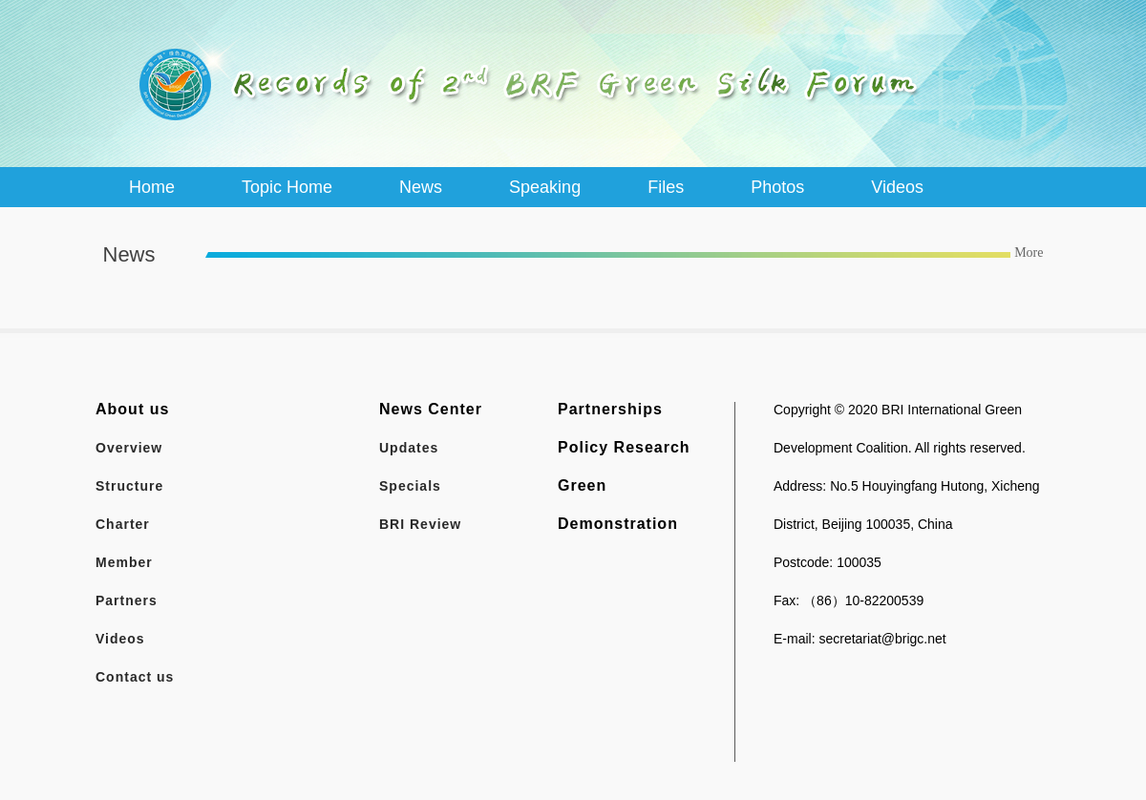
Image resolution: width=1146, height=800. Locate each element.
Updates (408, 447)
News (420, 187)
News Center (430, 409)
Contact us (135, 676)
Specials (410, 486)
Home (152, 187)
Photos (777, 187)
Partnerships (610, 409)
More (1028, 252)
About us (132, 409)
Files (665, 187)
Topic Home (287, 187)
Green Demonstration (618, 504)
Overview (129, 447)
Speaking (545, 187)
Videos (897, 187)
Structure (129, 486)
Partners (127, 600)
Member (124, 562)
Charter (123, 524)
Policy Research (624, 447)
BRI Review (420, 524)
